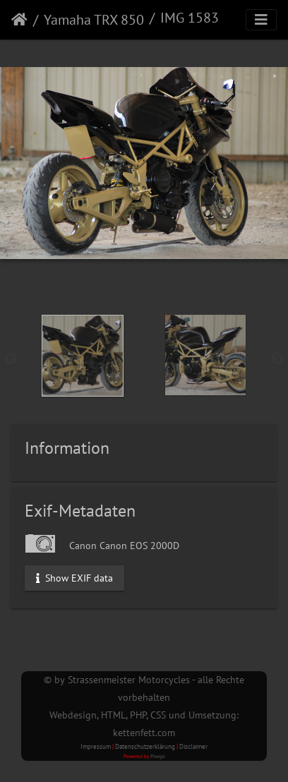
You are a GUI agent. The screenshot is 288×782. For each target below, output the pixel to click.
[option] (82, 356)
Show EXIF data (74, 577)
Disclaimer (193, 746)
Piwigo (157, 756)
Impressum (95, 746)
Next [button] (277, 359)
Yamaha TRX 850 (94, 20)
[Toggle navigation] (261, 19)
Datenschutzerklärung (145, 746)
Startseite (19, 19)
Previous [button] (11, 359)
